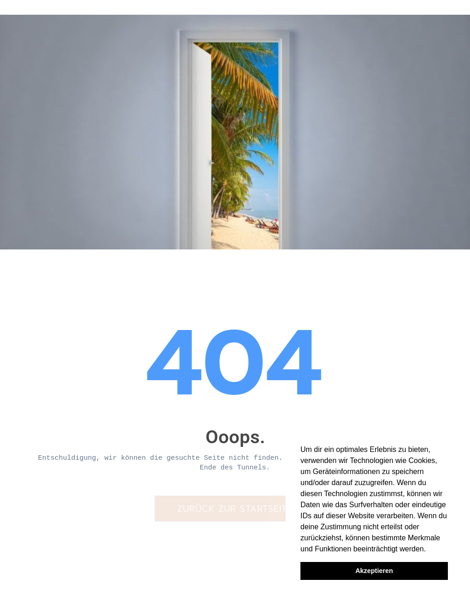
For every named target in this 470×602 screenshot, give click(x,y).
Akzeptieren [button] (374, 570)
